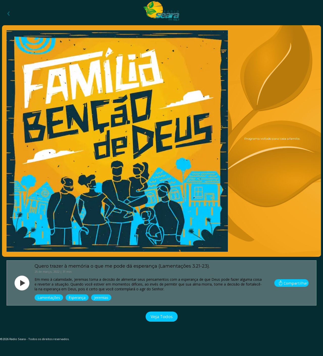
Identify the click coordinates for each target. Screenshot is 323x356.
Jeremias (101, 297)
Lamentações (49, 297)
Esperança (77, 297)
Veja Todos (162, 316)
